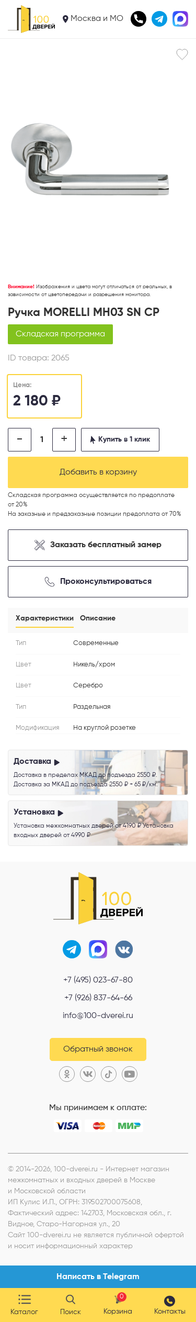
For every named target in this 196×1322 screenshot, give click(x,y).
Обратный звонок (98, 1049)
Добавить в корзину (98, 472)
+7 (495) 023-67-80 (98, 980)
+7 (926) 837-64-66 (98, 998)
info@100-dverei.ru (98, 1016)
